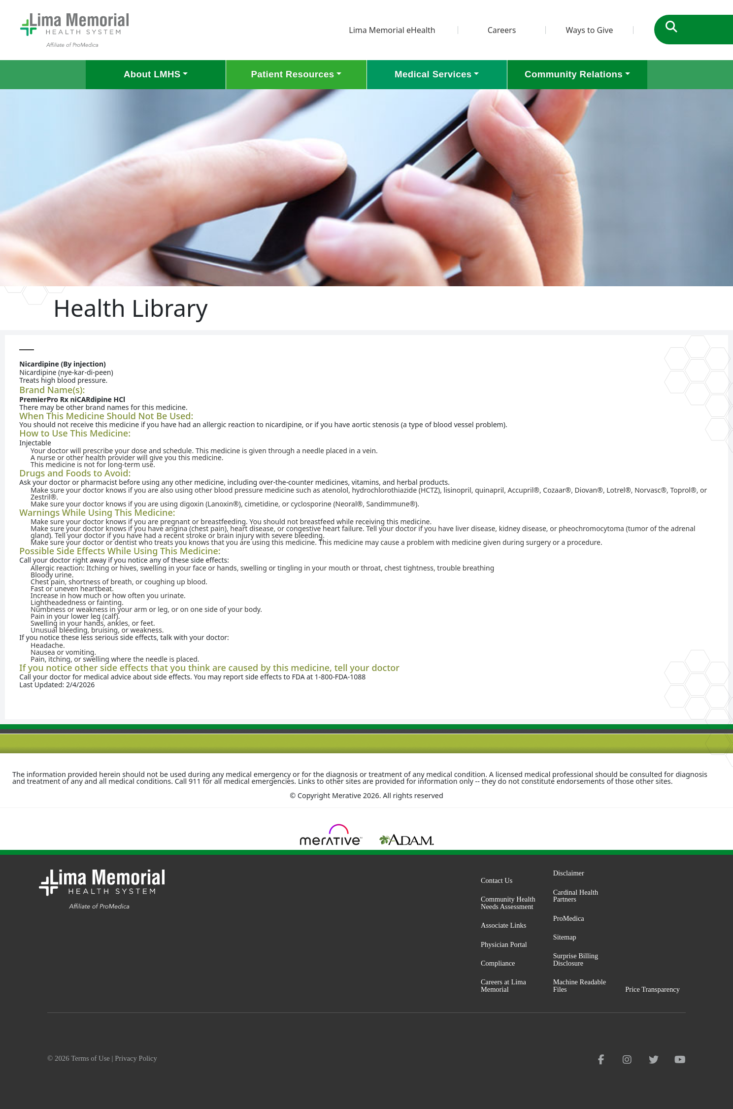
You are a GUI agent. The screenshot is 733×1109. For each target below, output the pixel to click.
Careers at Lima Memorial (503, 985)
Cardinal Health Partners (575, 896)
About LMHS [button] (152, 74)
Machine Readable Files (579, 985)
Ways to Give (589, 30)
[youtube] (680, 1059)
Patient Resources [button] (292, 74)
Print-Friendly (700, 345)
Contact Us (496, 880)
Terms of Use (90, 1058)
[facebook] (601, 1059)
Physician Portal (504, 944)
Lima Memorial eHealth (392, 30)
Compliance (498, 963)
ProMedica (568, 918)
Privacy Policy (136, 1058)
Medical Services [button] (433, 74)
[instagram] (627, 1059)
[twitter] (654, 1059)
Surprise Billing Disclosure (575, 959)
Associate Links (503, 925)
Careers (502, 30)
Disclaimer (568, 873)
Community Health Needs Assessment (508, 902)
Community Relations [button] (574, 74)
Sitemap (564, 937)
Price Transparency (652, 989)
